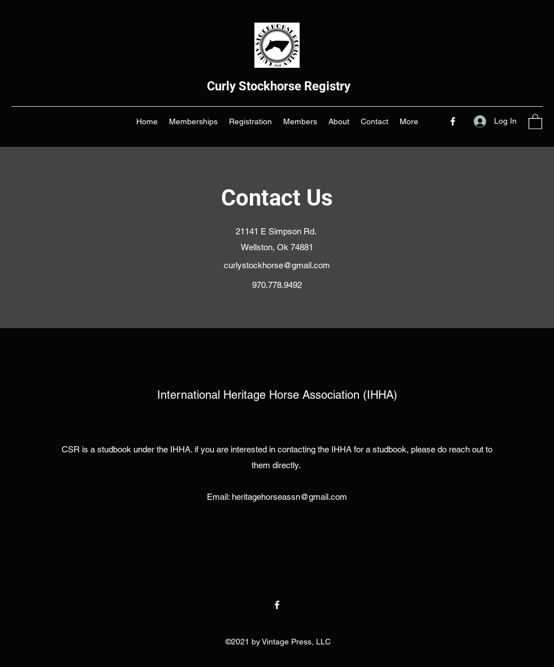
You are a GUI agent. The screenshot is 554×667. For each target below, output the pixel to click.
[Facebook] (452, 121)
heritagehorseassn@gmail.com (289, 497)
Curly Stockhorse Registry (278, 86)
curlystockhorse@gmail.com (277, 265)
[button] (535, 121)
